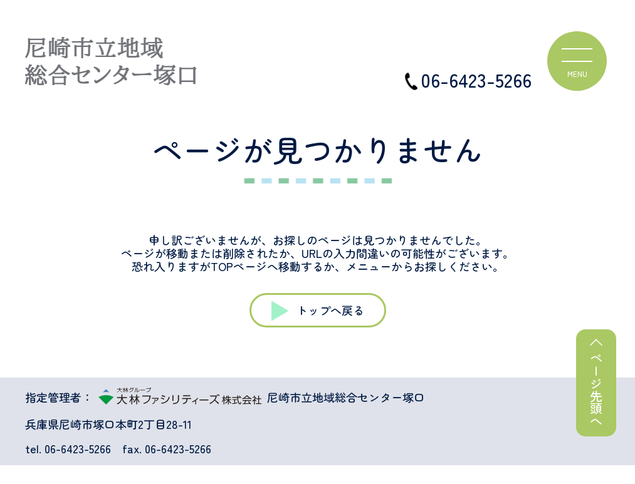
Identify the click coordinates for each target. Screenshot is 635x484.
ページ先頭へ (596, 389)
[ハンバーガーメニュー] (577, 61)
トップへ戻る (330, 310)
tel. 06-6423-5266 (68, 448)
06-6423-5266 (468, 80)
